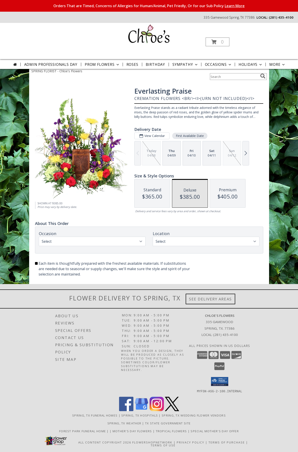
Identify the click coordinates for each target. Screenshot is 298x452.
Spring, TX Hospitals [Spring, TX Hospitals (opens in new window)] (139, 415)
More (277, 64)
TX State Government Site (168, 423)
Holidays (251, 64)
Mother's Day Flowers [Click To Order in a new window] (133, 431)
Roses (132, 64)
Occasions (218, 64)
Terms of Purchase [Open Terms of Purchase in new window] (227, 442)
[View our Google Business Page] (141, 410)
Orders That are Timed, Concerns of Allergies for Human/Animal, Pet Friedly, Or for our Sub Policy (149, 5)
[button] (217, 41)
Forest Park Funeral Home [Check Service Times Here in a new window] (83, 431)
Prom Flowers (102, 64)
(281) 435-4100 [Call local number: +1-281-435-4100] (281, 17)
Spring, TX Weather (124, 423)
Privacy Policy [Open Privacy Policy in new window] (190, 442)
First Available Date (190, 136)
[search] (263, 76)
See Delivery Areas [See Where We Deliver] (210, 299)
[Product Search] (234, 76)
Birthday (155, 64)
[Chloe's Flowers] (148, 33)
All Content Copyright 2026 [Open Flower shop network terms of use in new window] (104, 442)
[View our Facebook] (126, 410)
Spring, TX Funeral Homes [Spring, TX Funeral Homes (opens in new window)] (94, 415)
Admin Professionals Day (50, 64)
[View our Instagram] (157, 410)
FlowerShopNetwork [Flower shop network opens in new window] (152, 442)
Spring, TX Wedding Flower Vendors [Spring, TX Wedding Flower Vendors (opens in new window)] (194, 415)
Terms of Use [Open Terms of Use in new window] (163, 445)
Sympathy (185, 64)
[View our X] (172, 410)
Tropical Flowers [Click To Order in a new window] (172, 431)
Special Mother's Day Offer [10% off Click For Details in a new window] (215, 431)
